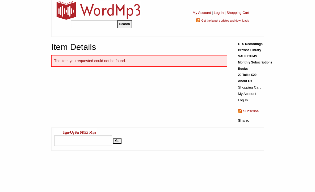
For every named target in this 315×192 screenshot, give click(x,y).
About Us (245, 81)
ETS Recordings (250, 44)
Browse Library (249, 50)
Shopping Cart (237, 13)
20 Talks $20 (247, 75)
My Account (201, 13)
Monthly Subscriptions (255, 62)
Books (243, 69)
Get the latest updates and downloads (225, 20)
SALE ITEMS (247, 56)
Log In (219, 13)
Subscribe (251, 111)
